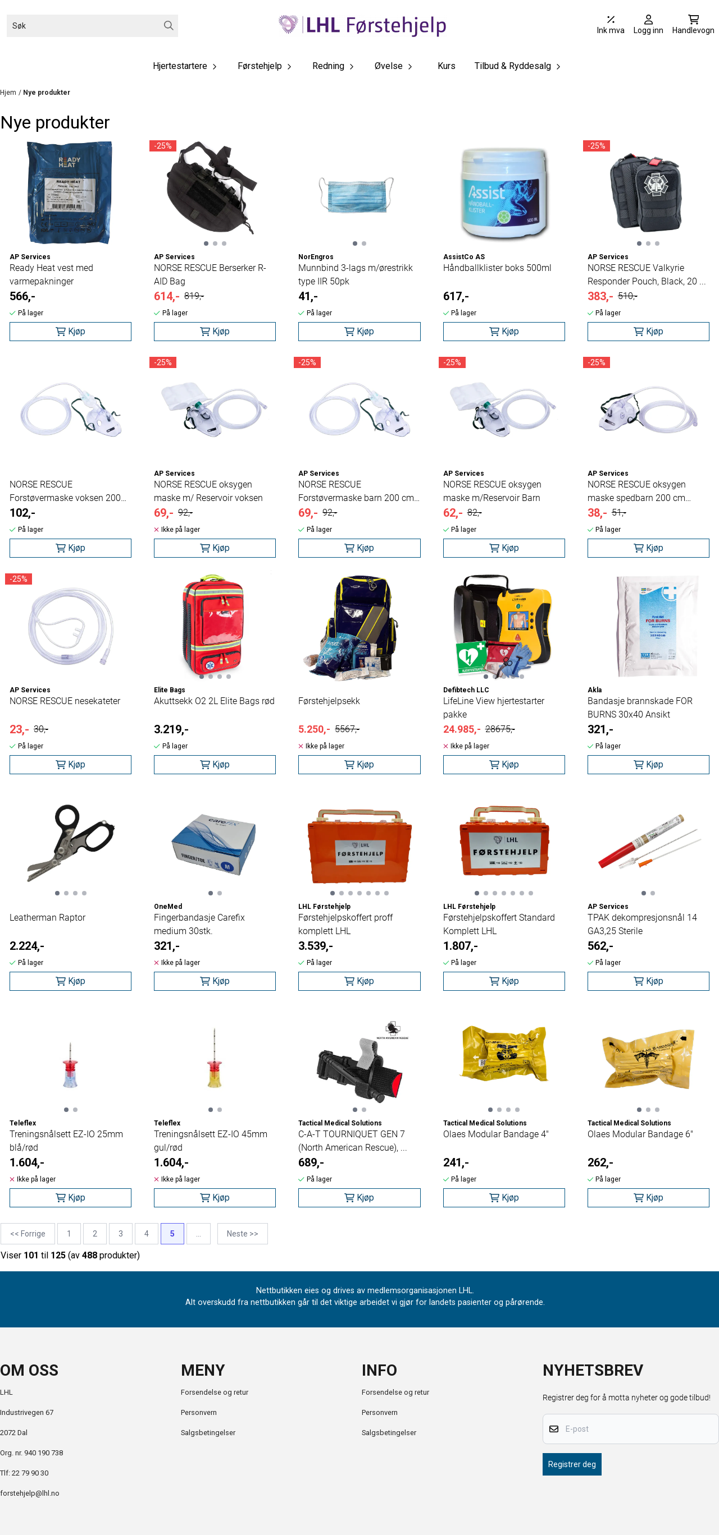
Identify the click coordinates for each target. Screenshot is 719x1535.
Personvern (199, 1412)
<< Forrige (27, 1233)
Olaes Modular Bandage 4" (496, 1134)
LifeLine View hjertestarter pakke (493, 708)
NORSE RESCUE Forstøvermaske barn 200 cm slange (356, 492)
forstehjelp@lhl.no (30, 1493)
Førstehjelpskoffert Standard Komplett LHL (499, 924)
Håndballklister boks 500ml (497, 268)
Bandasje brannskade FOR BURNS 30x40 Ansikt (640, 708)
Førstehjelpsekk (329, 701)
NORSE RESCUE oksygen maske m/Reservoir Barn (492, 491)
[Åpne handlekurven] (693, 26)
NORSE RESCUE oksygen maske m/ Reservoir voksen (208, 491)
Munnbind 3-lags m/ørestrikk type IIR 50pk (355, 275)
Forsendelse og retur (214, 1392)
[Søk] (92, 26)
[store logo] (363, 25)
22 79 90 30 (30, 1473)
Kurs (447, 66)
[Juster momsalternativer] (611, 26)
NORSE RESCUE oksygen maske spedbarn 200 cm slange (637, 492)
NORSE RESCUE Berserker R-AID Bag (210, 275)
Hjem (8, 92)
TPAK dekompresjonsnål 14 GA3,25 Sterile (642, 924)
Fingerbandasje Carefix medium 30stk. (199, 924)
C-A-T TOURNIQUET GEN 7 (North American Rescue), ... (352, 1141)
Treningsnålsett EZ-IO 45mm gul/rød (210, 1141)
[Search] (169, 26)
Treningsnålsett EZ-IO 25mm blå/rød (66, 1141)
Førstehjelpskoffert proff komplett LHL (345, 924)
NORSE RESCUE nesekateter (65, 701)
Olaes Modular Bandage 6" (640, 1134)
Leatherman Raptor (47, 917)
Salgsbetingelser (208, 1432)
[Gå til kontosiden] (648, 26)
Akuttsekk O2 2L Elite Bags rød (214, 701)
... (198, 1233)
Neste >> (242, 1233)
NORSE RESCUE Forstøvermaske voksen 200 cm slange (65, 492)
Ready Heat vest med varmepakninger (51, 275)
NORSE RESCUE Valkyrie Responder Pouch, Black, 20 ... (647, 275)
